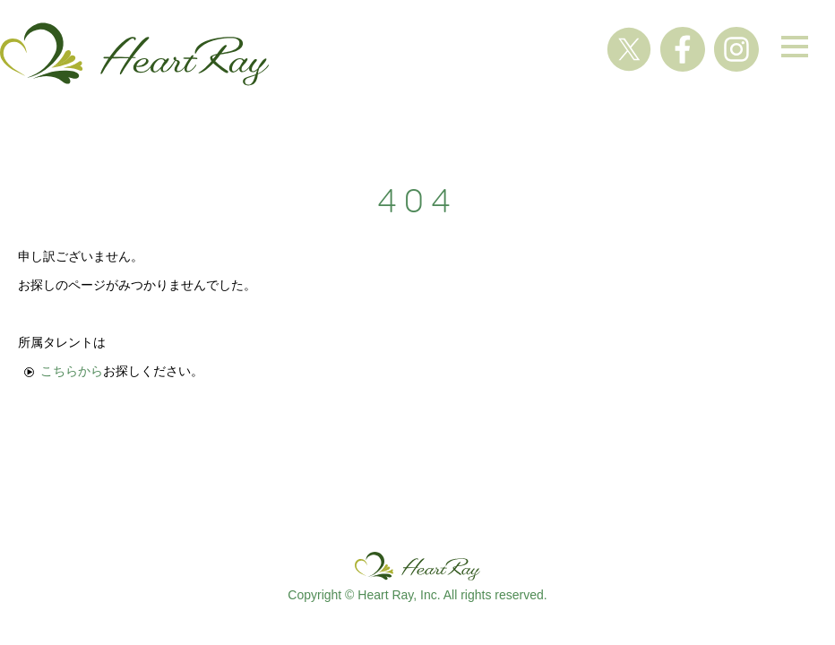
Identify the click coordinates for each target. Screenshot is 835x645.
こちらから (71, 371)
